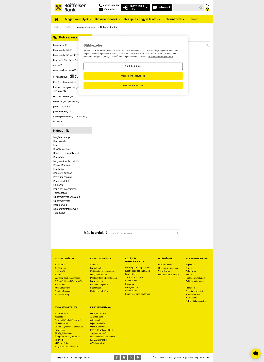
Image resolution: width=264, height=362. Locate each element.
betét (73, 60)
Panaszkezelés (61, 313)
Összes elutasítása (133, 85)
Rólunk (189, 274)
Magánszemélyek (62, 137)
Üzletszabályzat (160, 357)
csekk (57, 65)
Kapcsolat (190, 265)
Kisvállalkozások (62, 149)
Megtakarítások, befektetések (68, 278)
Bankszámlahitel (62, 181)
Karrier (189, 268)
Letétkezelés (131, 290)
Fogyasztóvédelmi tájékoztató (68, 320)
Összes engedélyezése (133, 76)
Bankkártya (59, 157)
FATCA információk (98, 340)
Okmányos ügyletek (99, 284)
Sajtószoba (191, 271)
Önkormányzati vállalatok (66, 197)
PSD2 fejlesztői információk (102, 337)
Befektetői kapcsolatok (196, 301)
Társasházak (60, 193)
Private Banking (61, 165)
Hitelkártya (58, 169)
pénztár (74, 101)
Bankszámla (59, 141)
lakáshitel (59, 101)
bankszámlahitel (62, 50)
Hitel (55, 145)
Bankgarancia (96, 281)
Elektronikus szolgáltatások (102, 271)
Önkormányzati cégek (168, 268)
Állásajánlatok (96, 317)
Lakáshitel (58, 185)
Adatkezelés (60, 317)
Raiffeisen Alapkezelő (195, 278)
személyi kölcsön (63, 116)
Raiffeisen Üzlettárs (99, 291)
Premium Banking (62, 177)
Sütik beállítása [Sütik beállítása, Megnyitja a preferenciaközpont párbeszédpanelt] (133, 66)
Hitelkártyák (60, 271)
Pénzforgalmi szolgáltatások (137, 267)
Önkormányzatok (62, 201)
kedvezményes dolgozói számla (67, 89)
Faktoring (129, 284)
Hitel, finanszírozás (98, 274)
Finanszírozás (131, 281)
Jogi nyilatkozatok (177, 357)
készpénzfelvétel (63, 96)
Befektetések (131, 274)
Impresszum (204, 357)
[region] (133, 65)
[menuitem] (56, 19)
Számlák (94, 265)
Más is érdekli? (95, 233)
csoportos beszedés (64, 70)
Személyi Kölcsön (62, 173)
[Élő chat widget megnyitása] (256, 354)
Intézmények (60, 205)
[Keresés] (185, 7)
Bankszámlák (61, 265)
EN (207, 5)
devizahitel (60, 77)
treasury (81, 116)
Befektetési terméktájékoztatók (68, 281)
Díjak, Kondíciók (97, 323)
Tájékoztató (59, 212)
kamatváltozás (72, 82)
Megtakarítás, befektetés (66, 161)
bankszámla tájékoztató (66, 55)
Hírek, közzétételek (98, 313)
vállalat (58, 121)
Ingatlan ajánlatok (62, 288)
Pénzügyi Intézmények (65, 189)
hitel (56, 82)
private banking (62, 111)
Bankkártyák (60, 268)
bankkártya (60, 45)
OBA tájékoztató (62, 323)
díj (76, 76)
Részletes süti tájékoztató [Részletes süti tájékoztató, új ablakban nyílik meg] (160, 56)
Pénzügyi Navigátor (63, 333)
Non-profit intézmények (65, 209)
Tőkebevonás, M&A (134, 277)
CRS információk (97, 343)
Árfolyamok (95, 320)
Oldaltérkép (191, 357)
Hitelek (58, 274)
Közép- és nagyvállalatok (66, 153)
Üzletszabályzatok (98, 327)
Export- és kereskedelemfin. (137, 294)
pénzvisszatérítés (63, 106)
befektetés (60, 60)
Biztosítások (60, 284)
